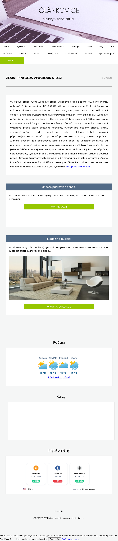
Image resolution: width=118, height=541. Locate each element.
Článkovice (59, 10)
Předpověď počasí (59, 377)
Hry (101, 46)
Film (90, 46)
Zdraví (88, 53)
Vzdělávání (71, 53)
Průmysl (7, 53)
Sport (37, 53)
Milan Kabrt (54, 518)
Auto (6, 46)
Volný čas (52, 53)
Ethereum (79, 473)
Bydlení (21, 46)
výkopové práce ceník (79, 166)
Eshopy (76, 46)
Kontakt (12, 60)
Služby (22, 53)
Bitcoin (36, 473)
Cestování (38, 46)
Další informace (71, 539)
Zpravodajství (107, 53)
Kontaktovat (59, 206)
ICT (112, 46)
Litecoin (58, 473)
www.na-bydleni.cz (59, 306)
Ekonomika (58, 46)
